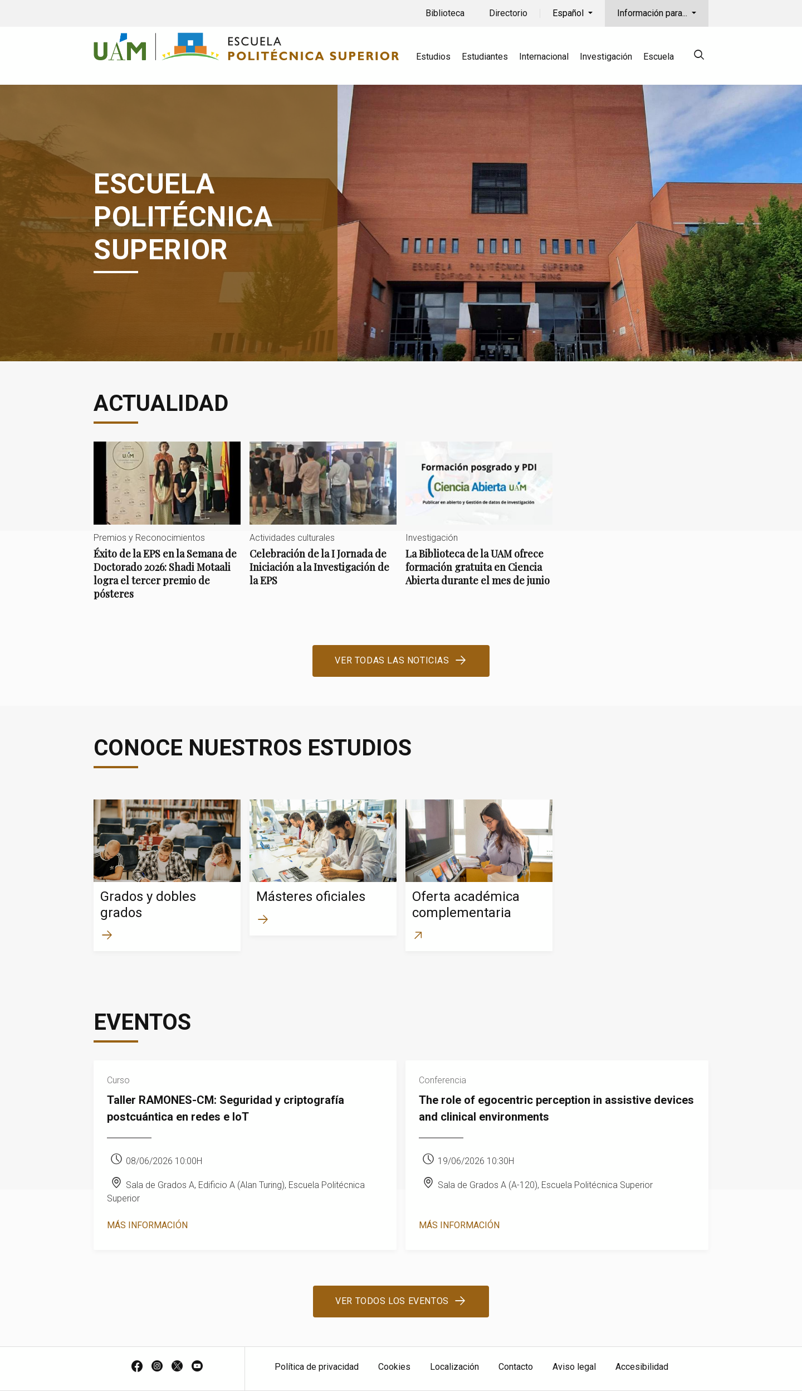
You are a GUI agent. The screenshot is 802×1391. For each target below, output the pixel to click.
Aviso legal (574, 1366)
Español (569, 13)
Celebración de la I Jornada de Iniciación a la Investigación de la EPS (323, 523)
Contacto (515, 1366)
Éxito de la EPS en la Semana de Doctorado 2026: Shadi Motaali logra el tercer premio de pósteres (167, 530)
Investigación (606, 56)
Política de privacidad (317, 1366)
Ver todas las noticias (392, 660)
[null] (698, 56)
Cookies (394, 1366)
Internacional (544, 56)
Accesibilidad (641, 1366)
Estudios (433, 56)
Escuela (658, 56)
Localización (454, 1366)
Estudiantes (485, 56)
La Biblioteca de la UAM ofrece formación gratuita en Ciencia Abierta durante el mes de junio (478, 523)
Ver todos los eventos (392, 1301)
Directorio (508, 13)
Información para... (653, 13)
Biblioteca (445, 13)
